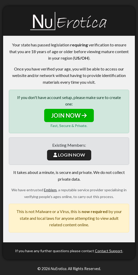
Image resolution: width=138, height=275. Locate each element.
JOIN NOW (69, 115)
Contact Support (108, 251)
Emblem (50, 190)
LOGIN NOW (69, 155)
